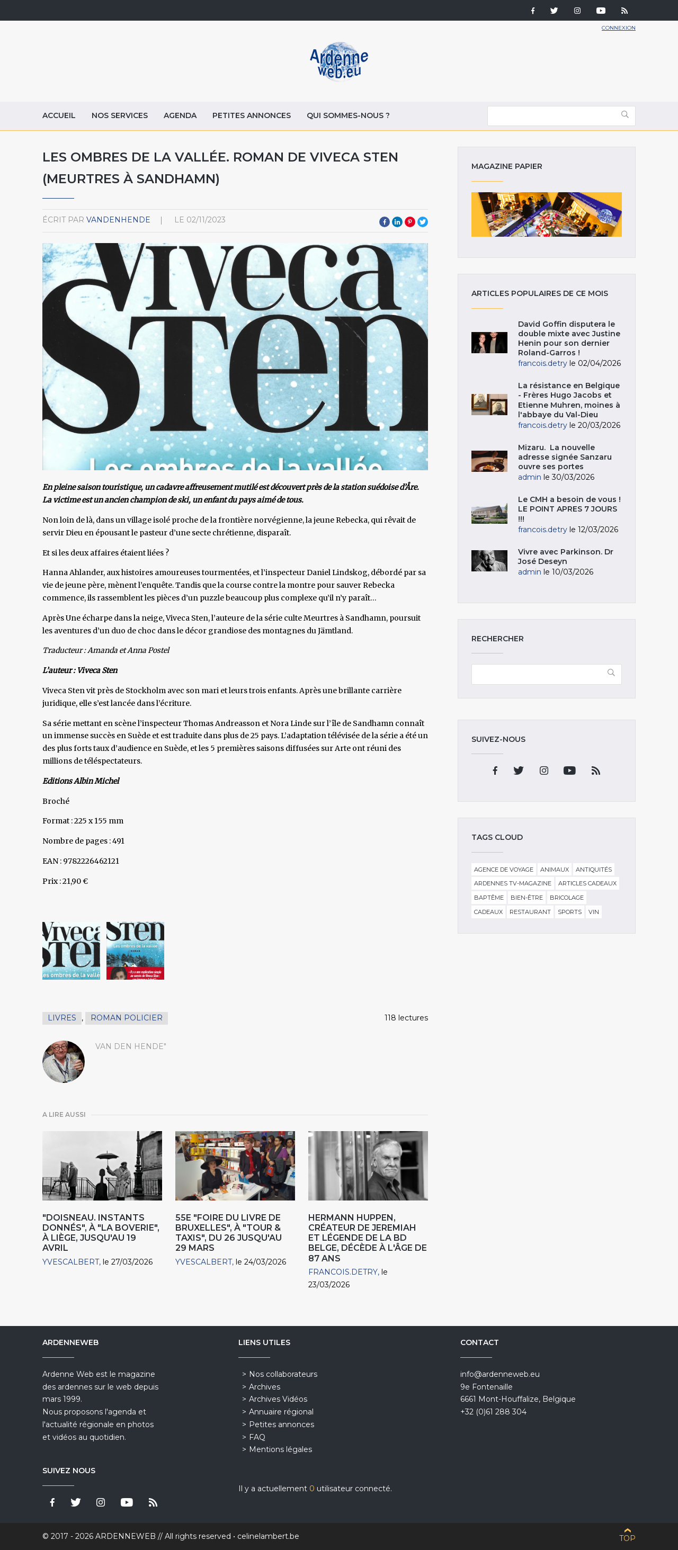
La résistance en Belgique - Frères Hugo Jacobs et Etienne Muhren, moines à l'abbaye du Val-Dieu (569, 400)
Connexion (619, 27)
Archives (264, 1387)
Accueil (59, 115)
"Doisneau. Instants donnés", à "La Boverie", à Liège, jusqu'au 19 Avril (100, 1233)
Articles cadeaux (587, 883)
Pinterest (410, 222)
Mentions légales (280, 1449)
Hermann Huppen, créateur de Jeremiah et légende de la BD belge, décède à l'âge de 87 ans (367, 1238)
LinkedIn (397, 222)
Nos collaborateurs (283, 1374)
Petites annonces (251, 115)
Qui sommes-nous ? (348, 115)
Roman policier (127, 1018)
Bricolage (567, 897)
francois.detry (343, 1272)
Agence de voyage (503, 869)
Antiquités (594, 869)
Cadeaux (488, 912)
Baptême (489, 897)
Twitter (422, 222)
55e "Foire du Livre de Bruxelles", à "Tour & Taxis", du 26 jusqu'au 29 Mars (228, 1233)
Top (627, 1538)
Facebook (384, 222)
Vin (593, 912)
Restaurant (530, 912)
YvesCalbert (70, 1262)
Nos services (120, 115)
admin (529, 477)
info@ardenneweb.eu (500, 1374)
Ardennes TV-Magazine (512, 883)
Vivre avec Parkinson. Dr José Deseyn (565, 556)
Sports (570, 912)
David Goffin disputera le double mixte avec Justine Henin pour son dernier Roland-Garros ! (569, 338)
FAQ (257, 1437)
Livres (62, 1018)
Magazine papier (546, 214)
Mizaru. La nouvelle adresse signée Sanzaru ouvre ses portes (565, 457)
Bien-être (527, 897)
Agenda (180, 115)
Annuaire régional (281, 1412)
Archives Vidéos (278, 1399)
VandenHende (118, 220)
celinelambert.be (268, 1536)
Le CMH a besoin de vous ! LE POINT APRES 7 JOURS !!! (569, 509)
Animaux (554, 869)
